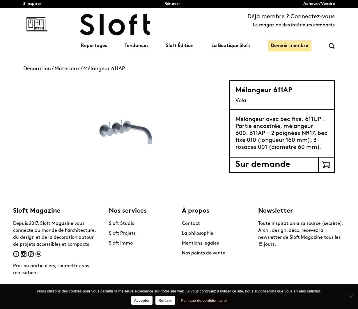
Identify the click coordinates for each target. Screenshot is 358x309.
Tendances (136, 46)
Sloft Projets (122, 233)
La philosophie (197, 233)
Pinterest (31, 254)
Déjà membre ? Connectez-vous (291, 17)
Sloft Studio (121, 223)
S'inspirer (32, 4)
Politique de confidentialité (204, 300)
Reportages (94, 46)
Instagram (23, 254)
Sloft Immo (121, 243)
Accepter (142, 300)
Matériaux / (68, 69)
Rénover (172, 4)
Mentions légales (200, 243)
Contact (191, 223)
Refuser (165, 300)
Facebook (16, 254)
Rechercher (332, 46)
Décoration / (38, 69)
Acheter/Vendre (319, 4)
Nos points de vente (203, 253)
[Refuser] (351, 296)
